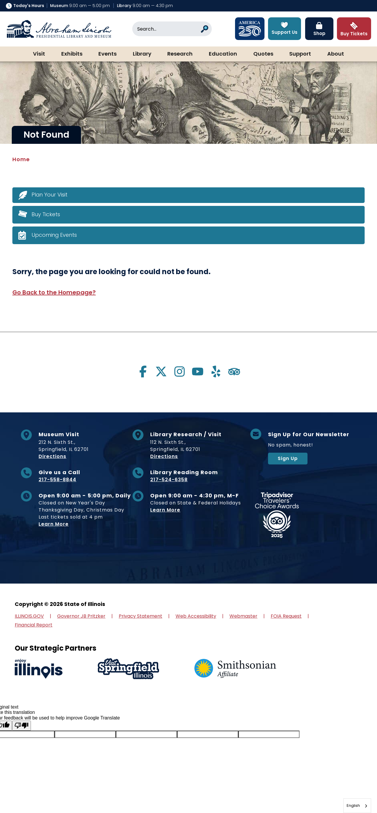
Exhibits (71, 54)
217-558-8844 (57, 479)
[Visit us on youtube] (198, 371)
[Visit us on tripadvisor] (234, 371)
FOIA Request (286, 616)
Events (107, 54)
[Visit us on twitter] (161, 371)
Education (223, 54)
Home (21, 159)
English (353, 805)
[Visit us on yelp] (216, 371)
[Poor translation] (21, 726)
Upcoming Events (54, 235)
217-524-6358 (169, 479)
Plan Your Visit (50, 194)
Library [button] (142, 54)
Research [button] (180, 54)
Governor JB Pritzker (81, 616)
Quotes (263, 54)
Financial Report (33, 625)
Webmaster (243, 616)
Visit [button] (39, 54)
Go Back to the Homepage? (54, 292)
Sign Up (288, 458)
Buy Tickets (46, 214)
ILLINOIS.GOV (29, 616)
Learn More (54, 524)
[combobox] (357, 805)
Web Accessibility (196, 616)
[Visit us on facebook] (143, 371)
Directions (52, 456)
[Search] (172, 28)
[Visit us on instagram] (179, 371)
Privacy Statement (140, 616)
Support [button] (300, 54)
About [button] (335, 54)
